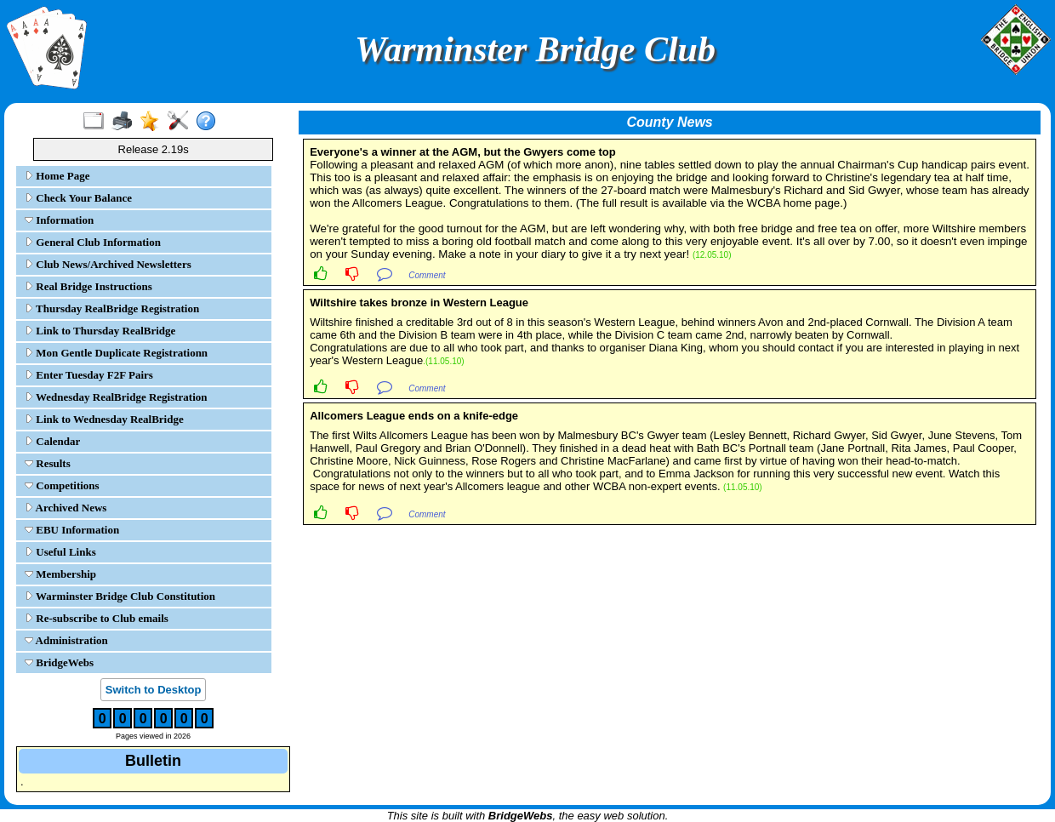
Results (48, 463)
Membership (60, 574)
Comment (426, 275)
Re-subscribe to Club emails (96, 618)
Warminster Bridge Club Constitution (120, 596)
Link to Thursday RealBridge (100, 330)
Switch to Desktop (154, 689)
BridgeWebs (59, 662)
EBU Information (72, 529)
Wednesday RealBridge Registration (116, 397)
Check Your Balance (78, 197)
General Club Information (93, 242)
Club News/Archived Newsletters (108, 264)
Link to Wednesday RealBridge (104, 419)
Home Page (57, 175)
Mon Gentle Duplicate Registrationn (116, 352)
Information (59, 220)
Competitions (62, 485)
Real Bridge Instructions (88, 286)
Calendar (52, 441)
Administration (66, 640)
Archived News (65, 507)
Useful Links (60, 551)
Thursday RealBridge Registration (112, 308)
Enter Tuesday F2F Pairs (89, 374)
